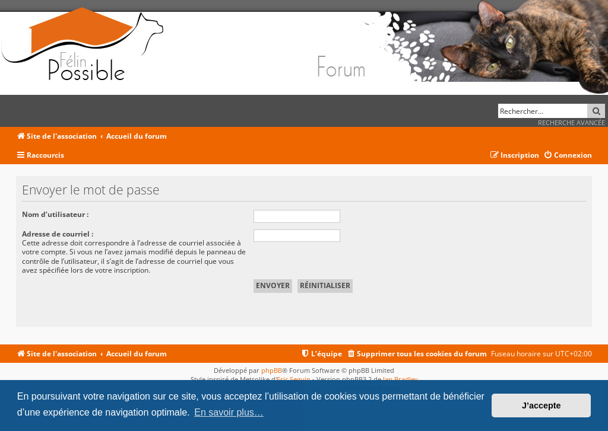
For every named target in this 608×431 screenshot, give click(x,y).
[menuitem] (567, 156)
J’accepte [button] (541, 405)
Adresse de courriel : (57, 234)
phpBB (271, 370)
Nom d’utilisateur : (55, 214)
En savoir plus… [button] (229, 412)
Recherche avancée (571, 122)
